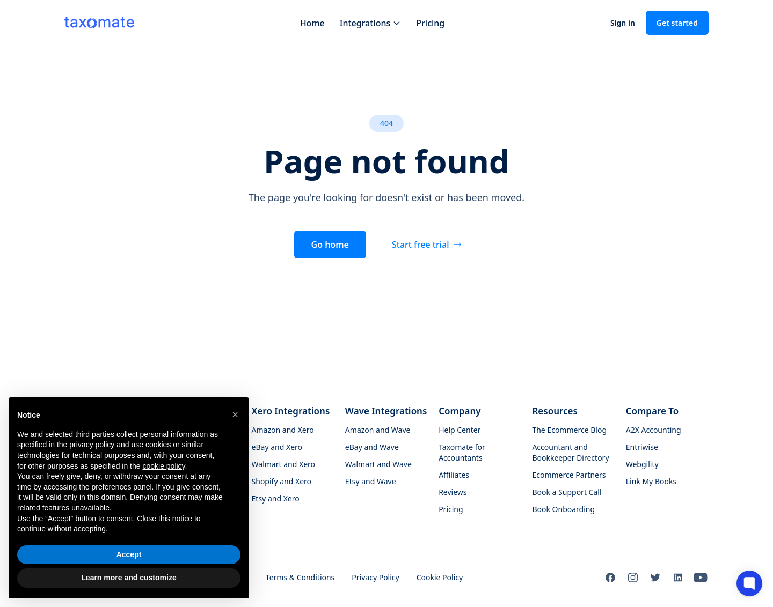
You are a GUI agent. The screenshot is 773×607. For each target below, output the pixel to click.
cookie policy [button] (163, 466)
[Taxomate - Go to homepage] (99, 22)
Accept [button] (129, 554)
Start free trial (427, 244)
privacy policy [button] (91, 444)
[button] (235, 414)
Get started (677, 23)
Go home (330, 244)
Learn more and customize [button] (128, 577)
